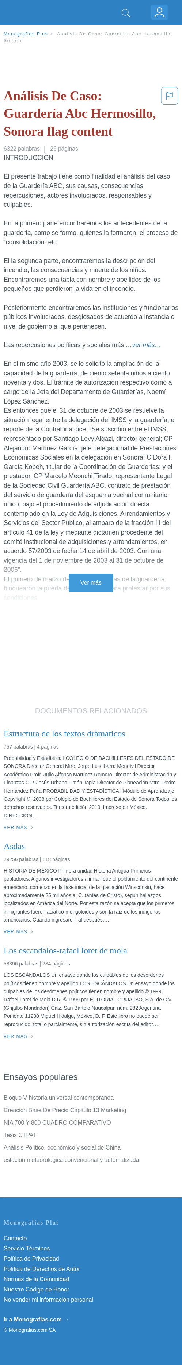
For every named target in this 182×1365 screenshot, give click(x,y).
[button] (169, 115)
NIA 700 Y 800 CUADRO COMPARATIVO (57, 1123)
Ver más (91, 583)
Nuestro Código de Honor (36, 1289)
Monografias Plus (26, 34)
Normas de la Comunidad (36, 1279)
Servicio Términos (27, 1248)
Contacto (15, 1238)
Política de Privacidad (31, 1259)
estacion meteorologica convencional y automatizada (71, 1160)
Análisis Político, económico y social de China (62, 1147)
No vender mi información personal (48, 1300)
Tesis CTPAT (20, 1135)
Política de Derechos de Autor (42, 1269)
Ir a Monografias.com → (36, 1319)
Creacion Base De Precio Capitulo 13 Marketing (65, 1110)
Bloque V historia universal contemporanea (59, 1098)
